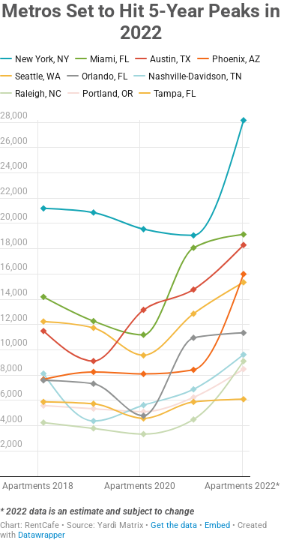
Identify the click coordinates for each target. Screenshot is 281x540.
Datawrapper (41, 535)
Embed (217, 525)
